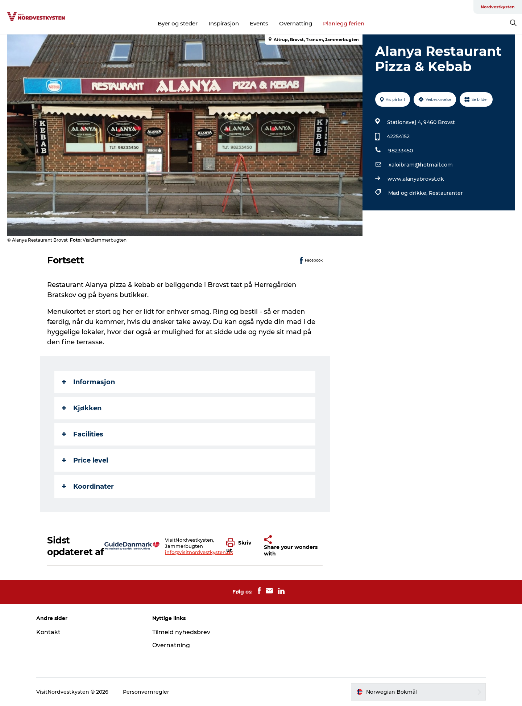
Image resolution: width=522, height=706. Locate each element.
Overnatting (295, 23)
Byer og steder (178, 23)
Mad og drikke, (408, 193)
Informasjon (88, 382)
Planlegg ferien (343, 23)
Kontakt (48, 632)
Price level (85, 460)
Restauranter (446, 193)
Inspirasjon (223, 23)
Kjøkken (82, 408)
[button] (239, 546)
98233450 (400, 150)
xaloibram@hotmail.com (421, 164)
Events (259, 23)
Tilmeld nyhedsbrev (181, 632)
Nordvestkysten (498, 6)
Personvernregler (146, 692)
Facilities (82, 434)
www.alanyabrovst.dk (416, 179)
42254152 (398, 136)
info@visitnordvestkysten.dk (199, 552)
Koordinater (88, 486)
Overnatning (171, 645)
